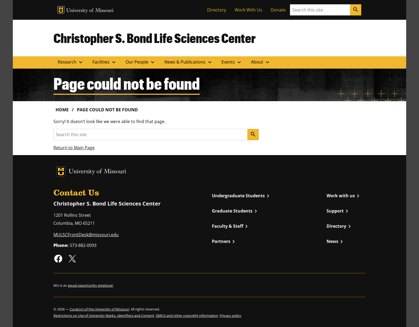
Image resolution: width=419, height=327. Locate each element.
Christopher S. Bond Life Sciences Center (154, 38)
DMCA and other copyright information (187, 315)
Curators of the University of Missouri (99, 309)
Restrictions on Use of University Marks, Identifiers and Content (103, 315)
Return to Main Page (74, 148)
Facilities (104, 62)
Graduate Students (235, 211)
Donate (278, 10)
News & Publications (188, 62)
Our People (141, 62)
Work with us (344, 196)
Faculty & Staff (231, 226)
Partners (224, 241)
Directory (216, 10)
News (336, 241)
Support (338, 211)
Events (232, 62)
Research (71, 62)
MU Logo (60, 10)
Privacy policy (230, 315)
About (261, 62)
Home (62, 110)
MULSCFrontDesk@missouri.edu (86, 235)
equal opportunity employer (90, 285)
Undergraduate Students (241, 196)
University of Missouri (90, 11)
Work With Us (248, 10)
